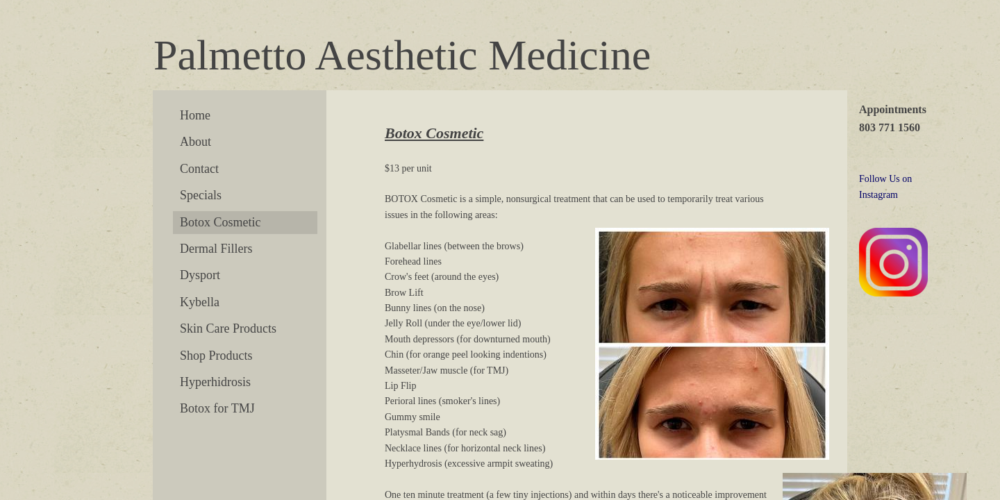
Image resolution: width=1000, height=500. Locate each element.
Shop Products (216, 355)
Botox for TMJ (217, 408)
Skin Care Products (228, 328)
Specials (201, 195)
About (195, 142)
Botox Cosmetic (220, 222)
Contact (199, 169)
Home (195, 115)
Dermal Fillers (216, 249)
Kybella (199, 302)
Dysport (200, 275)
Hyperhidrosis (215, 382)
